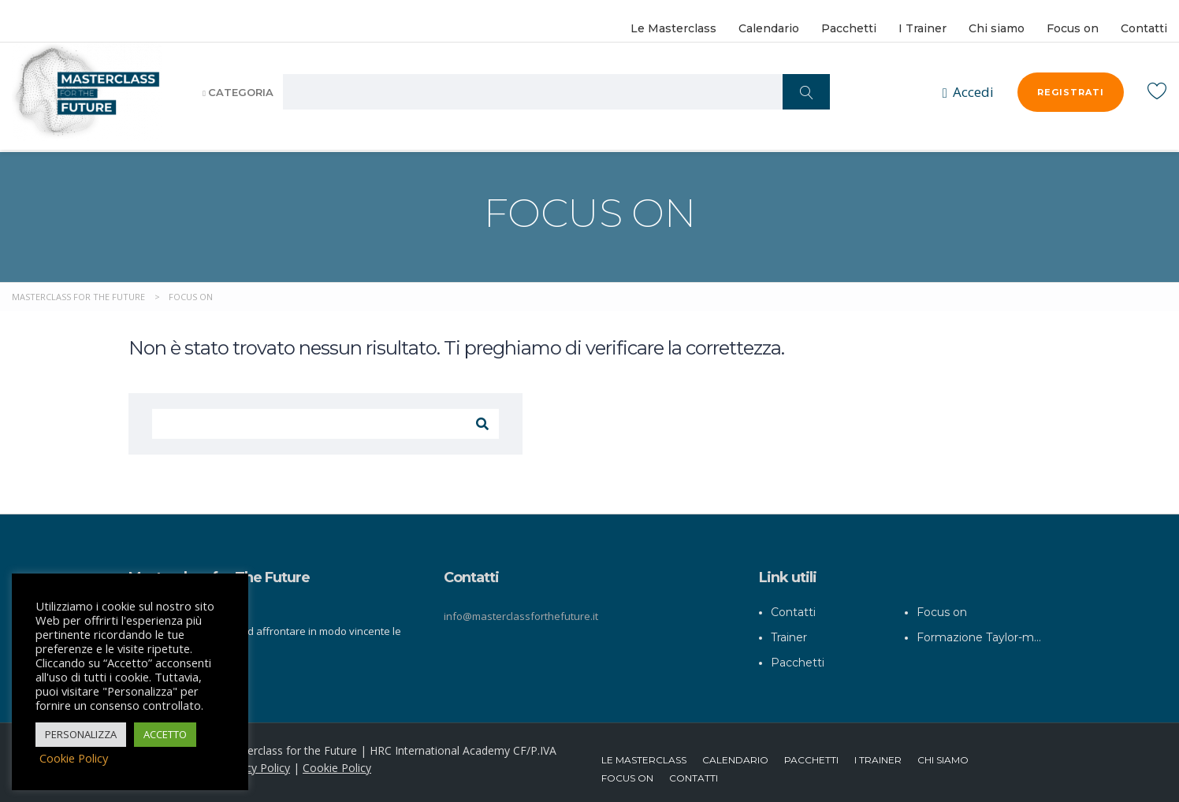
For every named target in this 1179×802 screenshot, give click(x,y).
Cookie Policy (337, 760)
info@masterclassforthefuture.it (521, 609)
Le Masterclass (673, 28)
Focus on (1073, 28)
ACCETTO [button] (165, 734)
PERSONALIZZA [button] (81, 734)
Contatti (1144, 28)
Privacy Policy (255, 760)
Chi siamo (997, 28)
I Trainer (922, 28)
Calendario (768, 28)
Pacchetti (848, 28)
